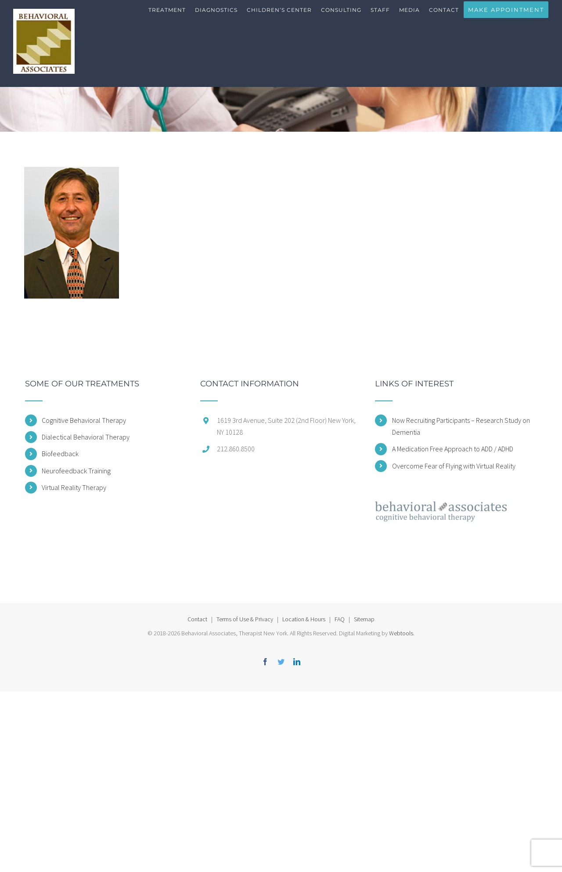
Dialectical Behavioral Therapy (86, 436)
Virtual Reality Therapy (74, 487)
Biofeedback (60, 453)
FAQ (340, 619)
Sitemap (364, 619)
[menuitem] (167, 17)
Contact (197, 619)
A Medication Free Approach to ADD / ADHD (452, 448)
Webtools (401, 633)
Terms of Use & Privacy (244, 619)
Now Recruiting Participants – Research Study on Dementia (461, 426)
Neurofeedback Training (76, 470)
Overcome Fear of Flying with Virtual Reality (453, 465)
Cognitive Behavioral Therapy (84, 420)
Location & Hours (303, 619)
